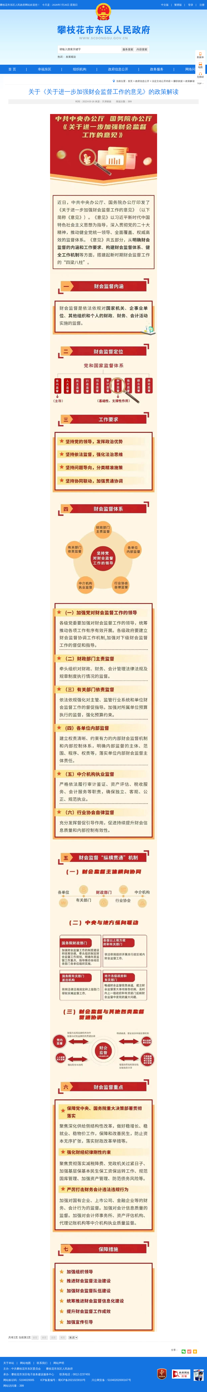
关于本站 (8, 1363)
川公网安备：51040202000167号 (111, 1380)
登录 (190, 4)
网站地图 (25, 1363)
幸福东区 (44, 69)
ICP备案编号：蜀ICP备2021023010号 (62, 1380)
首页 (130, 81)
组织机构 (79, 69)
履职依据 (178, 81)
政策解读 (190, 81)
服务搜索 (128, 49)
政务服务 (156, 69)
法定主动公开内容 (161, 81)
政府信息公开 (118, 69)
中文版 (165, 4)
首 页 (12, 69)
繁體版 (178, 4)
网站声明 (58, 1363)
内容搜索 (142, 49)
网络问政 (192, 69)
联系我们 (42, 1363)
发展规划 (71, 56)
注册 (201, 4)
